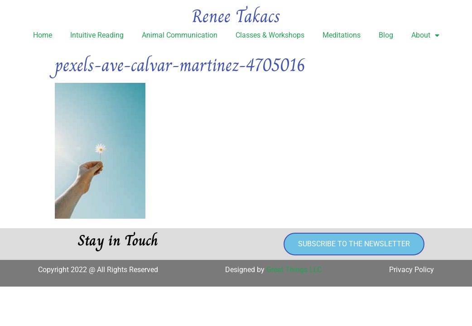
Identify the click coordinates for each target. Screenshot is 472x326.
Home (42, 35)
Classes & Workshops (270, 35)
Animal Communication (179, 35)
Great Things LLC (294, 269)
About (425, 35)
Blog (386, 35)
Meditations (342, 35)
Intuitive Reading (97, 35)
